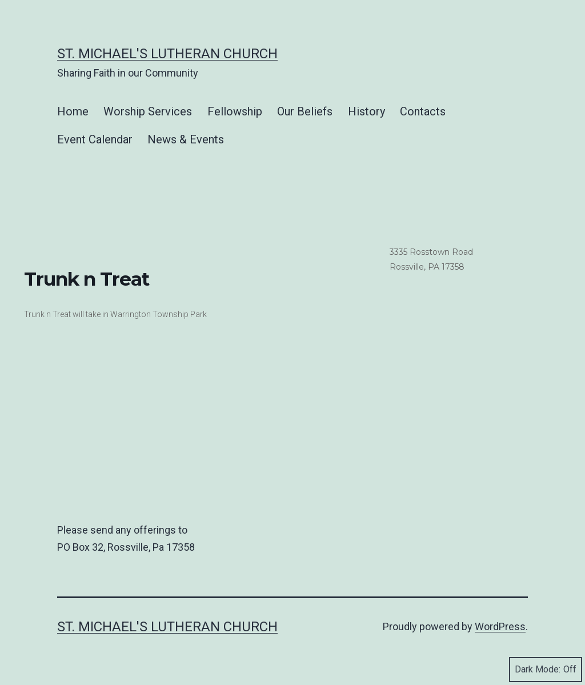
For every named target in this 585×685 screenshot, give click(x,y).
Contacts (423, 111)
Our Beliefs (304, 111)
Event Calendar (95, 139)
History (366, 111)
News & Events (185, 139)
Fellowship (234, 111)
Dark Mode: (545, 669)
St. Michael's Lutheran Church (167, 54)
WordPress (500, 626)
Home (73, 111)
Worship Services (147, 111)
